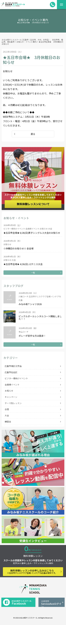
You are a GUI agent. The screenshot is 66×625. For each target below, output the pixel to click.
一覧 (33, 272)
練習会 (8, 421)
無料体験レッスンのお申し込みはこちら (32, 571)
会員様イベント (12, 384)
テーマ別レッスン (13, 403)
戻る (33, 133)
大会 (7, 415)
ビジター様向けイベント (16, 378)
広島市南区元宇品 (13, 366)
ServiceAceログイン (51, 603)
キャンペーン (11, 396)
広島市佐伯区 (11, 372)
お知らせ (9, 390)
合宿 (7, 409)
